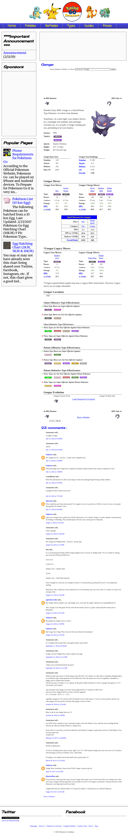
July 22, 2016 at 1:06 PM (54, 472)
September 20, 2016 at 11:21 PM (56, 668)
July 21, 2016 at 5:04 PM (54, 461)
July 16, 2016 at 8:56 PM (54, 439)
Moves (107, 26)
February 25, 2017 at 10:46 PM (56, 738)
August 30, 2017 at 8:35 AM (55, 792)
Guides (89, 26)
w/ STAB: (47, 209)
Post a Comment (49, 796)
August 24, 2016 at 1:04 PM (55, 624)
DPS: (46, 206)
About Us (42, 826)
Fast (83, 226)
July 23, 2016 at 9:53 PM (54, 483)
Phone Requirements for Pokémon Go (18, 156)
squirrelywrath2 (52, 600)
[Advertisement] (83, 45)
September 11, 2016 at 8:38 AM (56, 646)
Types (71, 26)
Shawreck (49, 501)
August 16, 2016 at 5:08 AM (55, 534)
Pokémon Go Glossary (54, 826)
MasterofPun (50, 776)
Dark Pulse (92, 258)
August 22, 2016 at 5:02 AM (55, 595)
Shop (96, 826)
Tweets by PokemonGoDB (10, 820)
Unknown (49, 454)
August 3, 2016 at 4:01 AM (54, 523)
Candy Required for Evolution (83, 399)
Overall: (82, 173)
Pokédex (30, 26)
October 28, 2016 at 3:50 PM (55, 715)
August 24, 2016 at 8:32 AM (55, 613)
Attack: (82, 163)
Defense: (82, 166)
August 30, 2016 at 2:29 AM (55, 635)
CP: (80, 170)
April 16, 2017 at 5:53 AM (54, 771)
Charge (92, 226)
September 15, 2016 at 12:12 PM (56, 657)
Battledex (51, 26)
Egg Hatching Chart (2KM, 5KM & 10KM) (23, 247)
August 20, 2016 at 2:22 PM (55, 545)
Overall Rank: (72, 240)
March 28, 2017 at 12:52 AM (55, 760)
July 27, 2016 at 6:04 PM (54, 509)
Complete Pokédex (69, 826)
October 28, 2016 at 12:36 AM (56, 704)
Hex (57, 191)
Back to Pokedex (83, 417)
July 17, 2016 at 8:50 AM (54, 450)
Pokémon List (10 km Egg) (22, 201)
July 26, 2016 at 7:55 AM (54, 496)
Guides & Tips (82, 826)
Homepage (33, 826)
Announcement (14, 53)
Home (12, 26)
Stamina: (82, 160)
